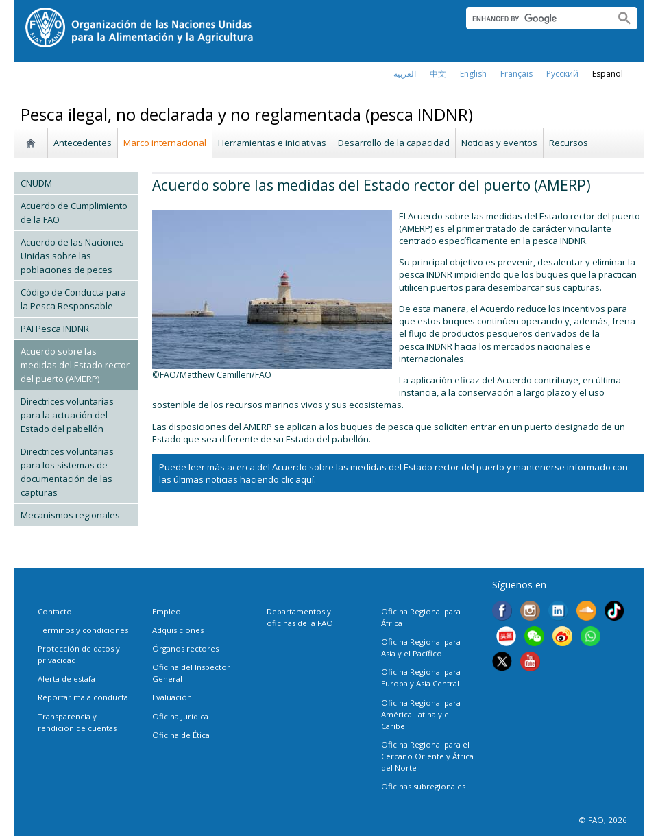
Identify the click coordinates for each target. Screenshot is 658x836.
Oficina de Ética (181, 735)
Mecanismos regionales (70, 515)
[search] (535, 18)
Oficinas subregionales (423, 786)
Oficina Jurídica (180, 716)
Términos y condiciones (83, 630)
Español (607, 74)
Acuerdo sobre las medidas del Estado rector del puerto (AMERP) (75, 365)
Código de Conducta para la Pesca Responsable (73, 299)
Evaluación (172, 697)
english (473, 74)
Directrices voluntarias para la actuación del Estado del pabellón (67, 415)
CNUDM (36, 183)
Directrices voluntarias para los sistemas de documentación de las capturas (67, 472)
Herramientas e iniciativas (272, 142)
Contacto (55, 611)
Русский (562, 74)
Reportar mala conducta (83, 697)
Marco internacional (164, 142)
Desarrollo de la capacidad (394, 142)
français (516, 74)
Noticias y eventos (499, 142)
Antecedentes (82, 142)
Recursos (568, 142)
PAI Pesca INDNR (55, 328)
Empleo (166, 611)
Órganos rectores (185, 648)
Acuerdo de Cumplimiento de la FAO (74, 213)
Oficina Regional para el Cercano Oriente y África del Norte (427, 756)
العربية (404, 74)
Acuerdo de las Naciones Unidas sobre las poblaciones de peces (72, 256)
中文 (438, 74)
